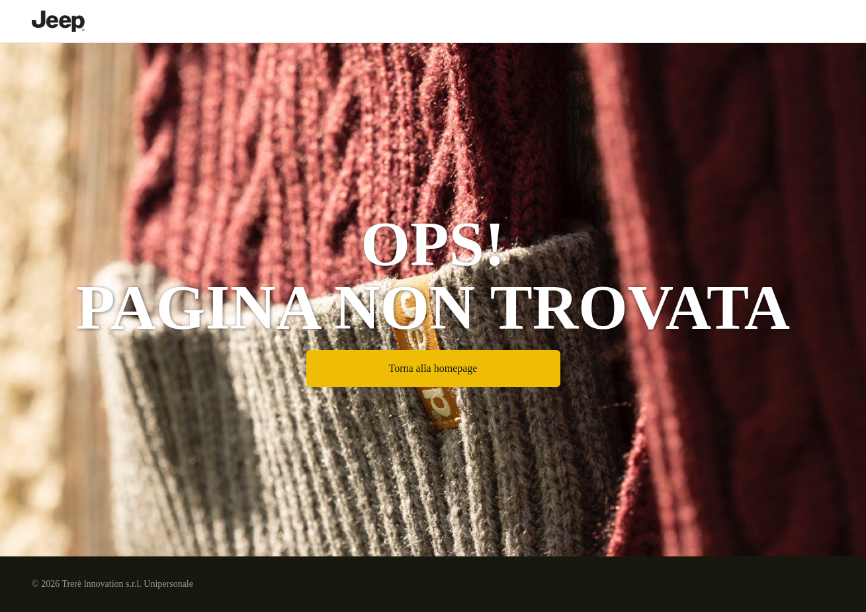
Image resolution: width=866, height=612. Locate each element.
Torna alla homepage (433, 368)
